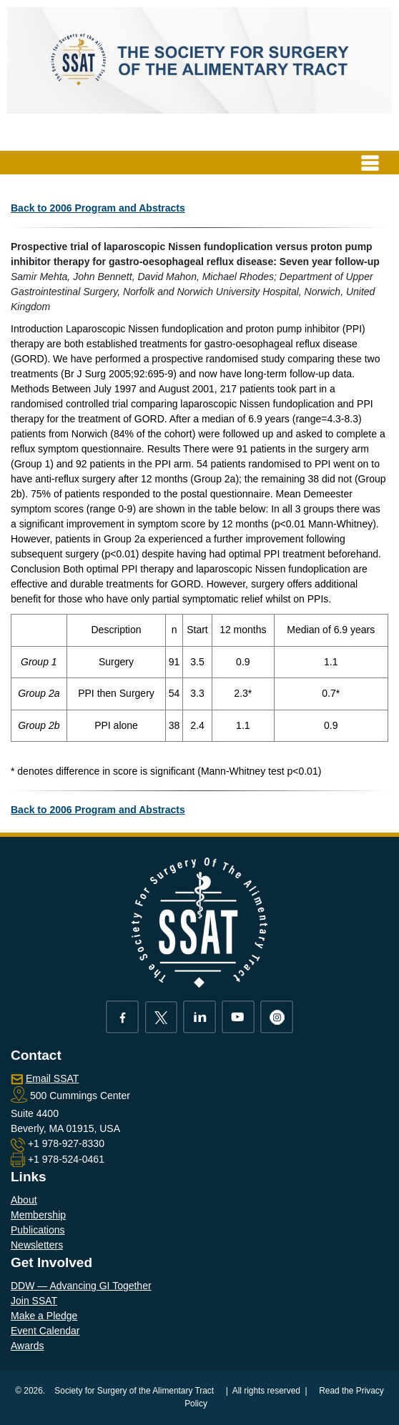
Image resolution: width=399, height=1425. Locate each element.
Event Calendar (45, 1330)
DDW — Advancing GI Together (81, 1285)
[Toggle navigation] (370, 162)
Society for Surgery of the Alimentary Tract (134, 1391)
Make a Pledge (44, 1315)
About (24, 1200)
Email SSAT (52, 1078)
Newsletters (37, 1245)
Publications (38, 1230)
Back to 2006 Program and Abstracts (98, 208)
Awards (27, 1345)
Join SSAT (34, 1300)
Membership (38, 1215)
